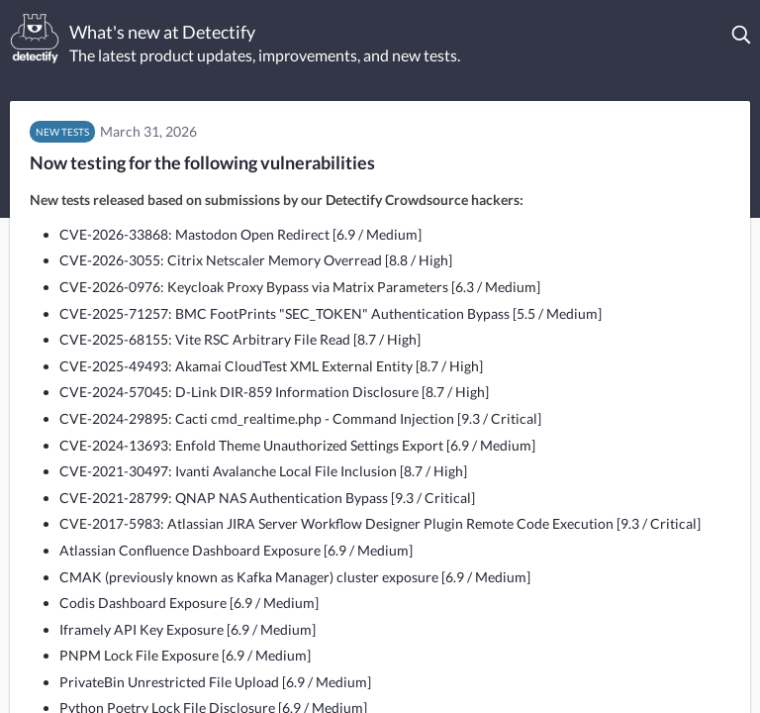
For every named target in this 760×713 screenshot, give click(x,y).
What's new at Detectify (162, 32)
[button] (742, 34)
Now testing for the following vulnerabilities (202, 162)
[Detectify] (34, 38)
